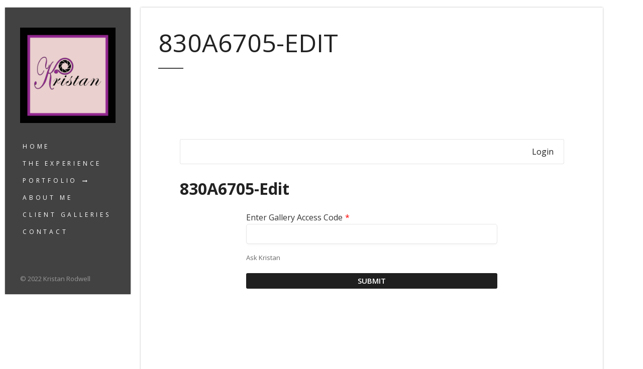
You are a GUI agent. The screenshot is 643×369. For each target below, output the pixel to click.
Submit (372, 281)
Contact (45, 231)
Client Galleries (67, 214)
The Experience (62, 163)
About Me (47, 197)
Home (36, 146)
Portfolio (50, 180)
